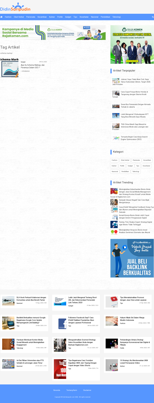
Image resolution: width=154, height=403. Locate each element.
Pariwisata (30, 17)
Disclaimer (87, 390)
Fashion (8, 17)
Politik (60, 17)
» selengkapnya (25, 71)
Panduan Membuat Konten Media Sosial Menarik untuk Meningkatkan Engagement (30, 342)
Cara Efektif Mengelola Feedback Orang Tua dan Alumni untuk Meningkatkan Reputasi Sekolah (136, 209)
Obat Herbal (19, 17)
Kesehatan (84, 17)
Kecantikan (42, 17)
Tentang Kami (71, 390)
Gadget (68, 17)
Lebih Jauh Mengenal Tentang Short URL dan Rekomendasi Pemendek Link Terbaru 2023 (82, 300)
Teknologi (116, 17)
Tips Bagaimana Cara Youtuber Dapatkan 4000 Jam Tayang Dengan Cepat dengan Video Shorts (82, 363)
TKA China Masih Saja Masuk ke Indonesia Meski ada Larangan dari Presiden (130, 126)
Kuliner (52, 17)
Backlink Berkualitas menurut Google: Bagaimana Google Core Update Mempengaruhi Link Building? (31, 320)
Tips (75, 17)
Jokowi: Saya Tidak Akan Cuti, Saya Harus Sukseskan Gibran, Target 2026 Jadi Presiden (131, 81)
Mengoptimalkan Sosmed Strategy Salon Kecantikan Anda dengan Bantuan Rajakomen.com (82, 342)
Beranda (57, 390)
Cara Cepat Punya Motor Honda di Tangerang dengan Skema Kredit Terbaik (130, 94)
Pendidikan (105, 17)
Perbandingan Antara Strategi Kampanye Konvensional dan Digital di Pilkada (135, 342)
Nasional (94, 17)
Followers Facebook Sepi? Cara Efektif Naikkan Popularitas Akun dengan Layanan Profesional (81, 320)
